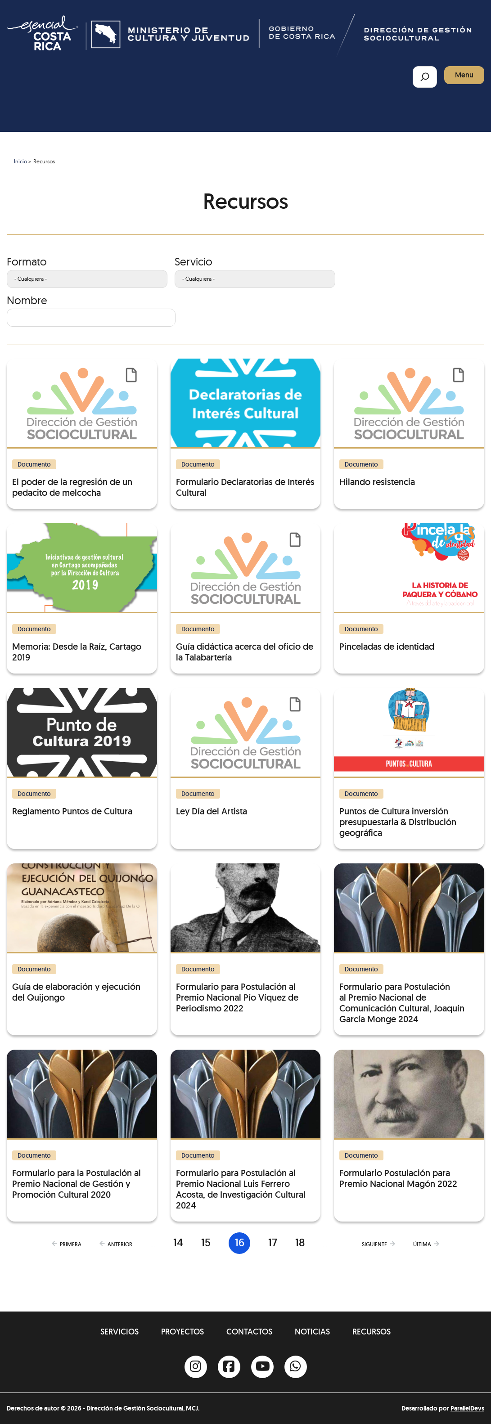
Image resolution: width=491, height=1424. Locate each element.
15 (206, 1243)
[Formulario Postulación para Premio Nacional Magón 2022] (409, 1119)
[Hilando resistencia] (409, 423)
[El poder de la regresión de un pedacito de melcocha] (82, 428)
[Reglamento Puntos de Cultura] (82, 752)
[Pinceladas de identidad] (409, 587)
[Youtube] (262, 1367)
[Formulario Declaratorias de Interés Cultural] (246, 428)
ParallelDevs (467, 1408)
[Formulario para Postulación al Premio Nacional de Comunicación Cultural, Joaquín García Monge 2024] (409, 943)
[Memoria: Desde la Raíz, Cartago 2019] (82, 593)
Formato (27, 261)
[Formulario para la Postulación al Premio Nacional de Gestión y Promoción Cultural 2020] (82, 1125)
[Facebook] (229, 1367)
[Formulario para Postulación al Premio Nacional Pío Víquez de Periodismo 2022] (246, 938)
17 (272, 1243)
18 (300, 1243)
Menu (464, 75)
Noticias (312, 1331)
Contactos (249, 1331)
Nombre (27, 300)
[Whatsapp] (295, 1367)
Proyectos (182, 1331)
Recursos (371, 1331)
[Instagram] (196, 1367)
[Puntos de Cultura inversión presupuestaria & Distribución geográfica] (409, 763)
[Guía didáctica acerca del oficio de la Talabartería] (246, 593)
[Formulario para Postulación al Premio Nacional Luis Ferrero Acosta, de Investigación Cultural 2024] (246, 1130)
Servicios (119, 1331)
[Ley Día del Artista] (246, 752)
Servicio (193, 261)
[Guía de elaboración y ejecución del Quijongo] (82, 933)
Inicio (20, 161)
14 (178, 1243)
